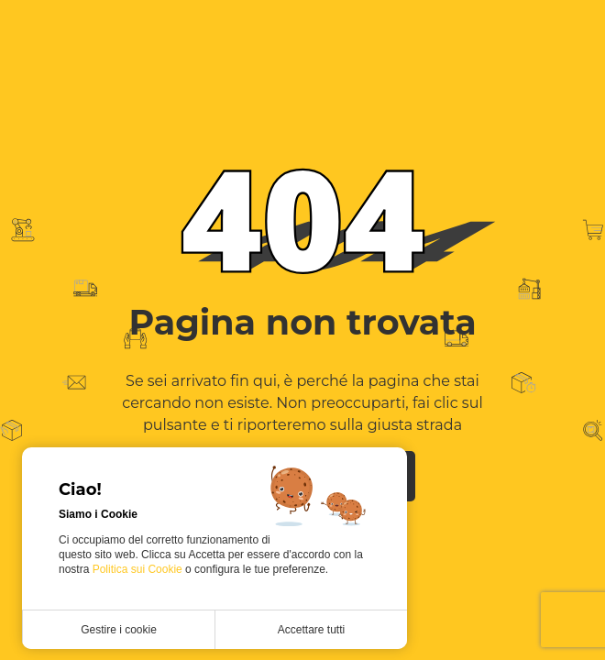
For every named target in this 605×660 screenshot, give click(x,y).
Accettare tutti (311, 629)
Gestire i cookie (119, 629)
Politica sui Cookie (139, 569)
